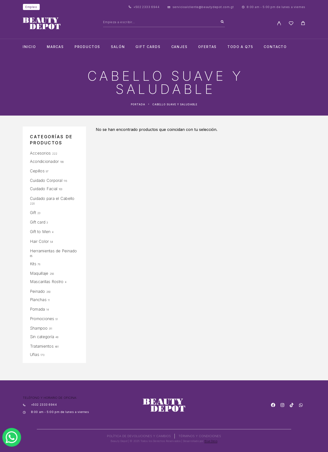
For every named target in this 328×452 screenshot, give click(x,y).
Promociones (42, 318)
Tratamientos (42, 346)
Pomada (37, 309)
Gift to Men (40, 231)
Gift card (37, 222)
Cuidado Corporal (46, 180)
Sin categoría (42, 336)
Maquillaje (39, 273)
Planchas (38, 299)
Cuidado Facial (43, 188)
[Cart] (303, 23)
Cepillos (37, 170)
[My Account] (279, 23)
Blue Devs (211, 441)
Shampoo (39, 328)
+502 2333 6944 (146, 7)
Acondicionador (44, 161)
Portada (138, 104)
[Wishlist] (291, 24)
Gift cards (147, 47)
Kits (33, 263)
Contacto (275, 47)
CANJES (179, 47)
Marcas (55, 47)
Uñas (34, 354)
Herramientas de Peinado (53, 250)
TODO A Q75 (240, 47)
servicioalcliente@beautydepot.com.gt (203, 7)
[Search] (222, 22)
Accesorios (40, 153)
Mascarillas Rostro (46, 281)
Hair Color (39, 241)
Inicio (29, 47)
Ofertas (207, 47)
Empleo (31, 7)
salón (118, 47)
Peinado (37, 291)
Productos (87, 47)
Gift (33, 212)
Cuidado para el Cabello (52, 198)
